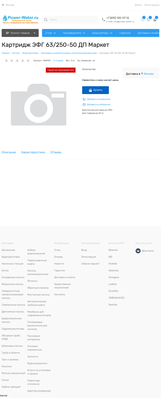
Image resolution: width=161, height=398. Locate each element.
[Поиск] (46, 20)
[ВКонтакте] (138, 250)
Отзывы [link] (55, 152)
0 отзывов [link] (58, 60)
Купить (97, 90)
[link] (8, 5)
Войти (138, 5)
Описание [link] (9, 152)
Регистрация (151, 5)
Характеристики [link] (33, 152)
